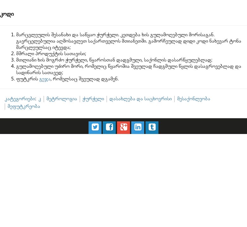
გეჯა (45, 79)
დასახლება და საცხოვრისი (140, 99)
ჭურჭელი (93, 99)
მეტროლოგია (61, 99)
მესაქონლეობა (193, 99)
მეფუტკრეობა (24, 106)
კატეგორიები (20, 99)
